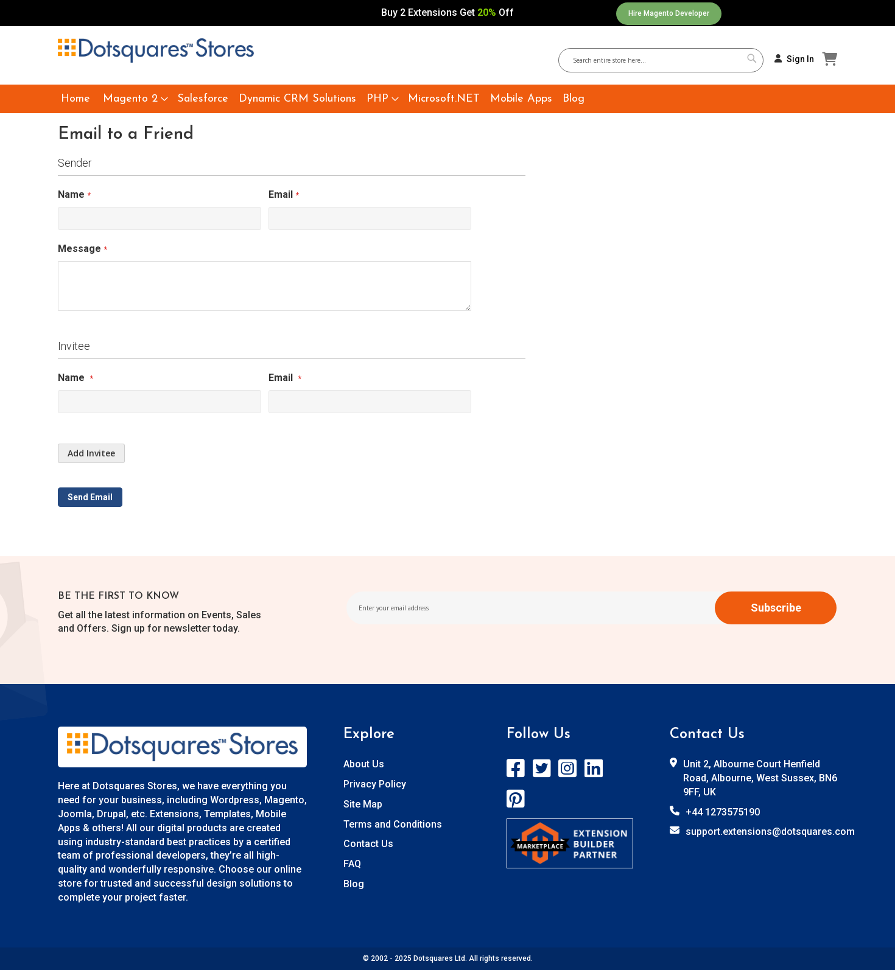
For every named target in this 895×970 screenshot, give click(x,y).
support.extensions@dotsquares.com (770, 831)
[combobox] (665, 60)
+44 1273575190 (723, 812)
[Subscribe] (776, 607)
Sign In (800, 59)
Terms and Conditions (392, 824)
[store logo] (156, 50)
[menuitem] (75, 99)
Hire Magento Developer (668, 13)
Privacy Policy (374, 784)
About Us (363, 764)
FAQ (352, 864)
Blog (353, 884)
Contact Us (368, 844)
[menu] (447, 99)
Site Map (362, 804)
